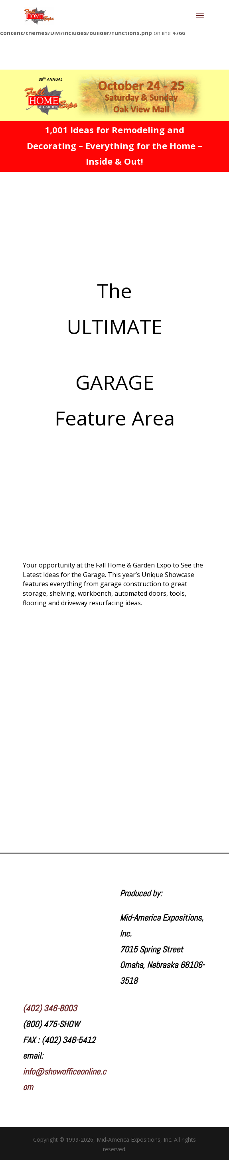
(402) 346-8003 (50, 1008)
